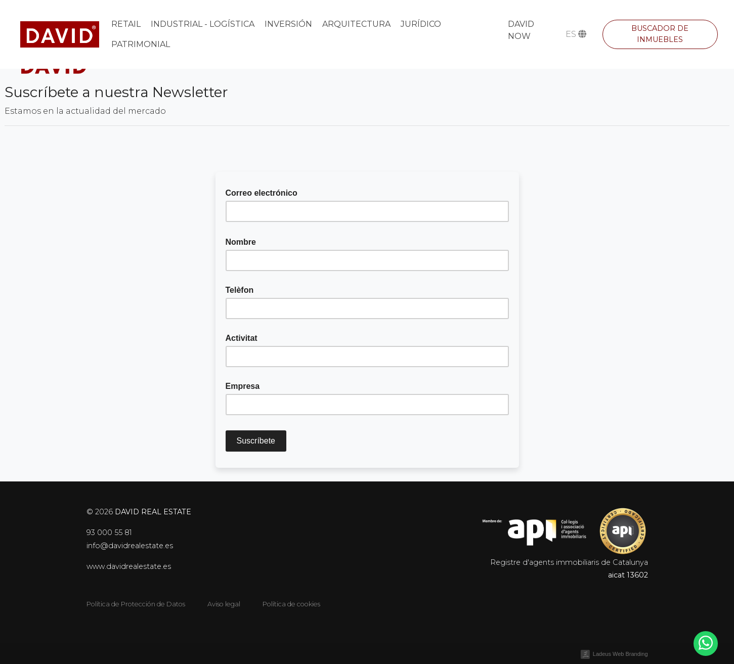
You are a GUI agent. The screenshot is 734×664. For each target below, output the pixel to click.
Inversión (288, 24)
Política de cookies (291, 604)
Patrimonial (140, 44)
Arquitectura (356, 24)
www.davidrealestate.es (129, 566)
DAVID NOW (521, 30)
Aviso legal (223, 604)
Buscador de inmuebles (659, 34)
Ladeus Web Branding (620, 654)
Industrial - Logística (202, 24)
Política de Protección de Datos (136, 604)
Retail (126, 24)
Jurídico (421, 24)
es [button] (576, 34)
